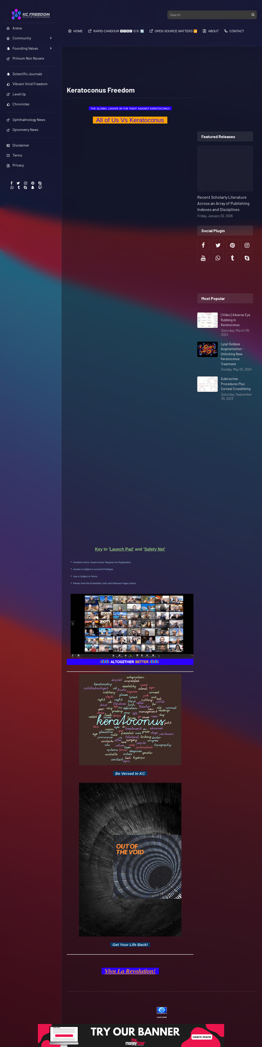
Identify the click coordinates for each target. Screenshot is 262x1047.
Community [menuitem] (18, 38)
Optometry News (22, 129)
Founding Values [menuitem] (22, 48)
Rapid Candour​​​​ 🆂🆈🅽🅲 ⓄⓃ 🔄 (116, 31)
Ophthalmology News (25, 119)
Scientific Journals (24, 74)
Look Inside (162, 1017)
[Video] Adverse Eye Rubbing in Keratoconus (235, 320)
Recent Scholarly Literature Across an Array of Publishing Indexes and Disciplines (223, 203)
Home (75, 31)
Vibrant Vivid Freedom (27, 84)
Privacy (15, 165)
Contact (234, 31)
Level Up (16, 94)
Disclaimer (17, 145)
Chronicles (17, 104)
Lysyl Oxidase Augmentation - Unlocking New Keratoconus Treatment (232, 354)
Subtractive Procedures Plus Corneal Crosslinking (235, 384)
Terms (14, 155)
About (210, 31)
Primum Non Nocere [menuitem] (25, 58)
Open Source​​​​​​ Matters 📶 (173, 31)
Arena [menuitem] (14, 28)
